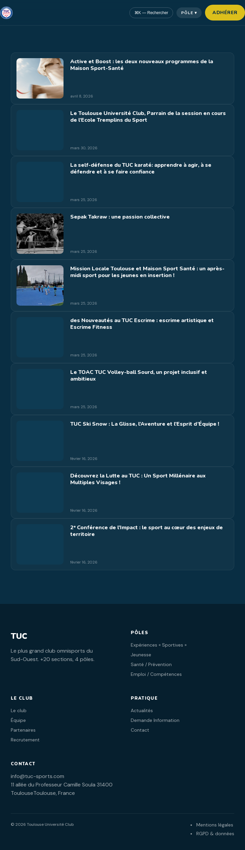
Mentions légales (214, 825)
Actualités (142, 710)
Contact (140, 730)
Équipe (18, 720)
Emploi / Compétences (156, 674)
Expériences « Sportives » (159, 645)
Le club (19, 710)
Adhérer (225, 12)
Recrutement (25, 740)
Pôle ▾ (189, 12)
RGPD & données (215, 833)
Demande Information (155, 720)
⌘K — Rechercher (151, 12)
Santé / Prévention (151, 664)
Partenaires (23, 730)
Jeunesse (141, 655)
